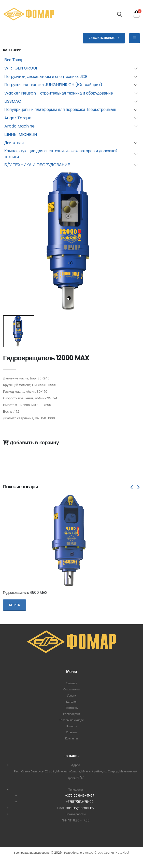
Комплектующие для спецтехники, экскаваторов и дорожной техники (61, 153)
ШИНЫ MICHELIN (20, 134)
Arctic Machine (19, 126)
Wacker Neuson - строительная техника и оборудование (58, 93)
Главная (71, 683)
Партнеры (71, 708)
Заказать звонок (104, 38)
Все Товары (15, 60)
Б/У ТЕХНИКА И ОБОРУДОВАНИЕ (37, 165)
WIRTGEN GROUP (21, 68)
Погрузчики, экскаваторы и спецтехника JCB (46, 76)
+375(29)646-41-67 (79, 796)
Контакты (71, 738)
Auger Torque (18, 118)
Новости (71, 726)
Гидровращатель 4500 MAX (25, 592)
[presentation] (132, 488)
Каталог (71, 702)
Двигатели (14, 143)
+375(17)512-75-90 (80, 802)
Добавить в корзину (31, 442)
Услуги (71, 695)
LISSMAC (12, 101)
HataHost (122, 853)
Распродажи (71, 714)
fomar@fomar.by (80, 807)
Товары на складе (71, 720)
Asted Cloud (94, 853)
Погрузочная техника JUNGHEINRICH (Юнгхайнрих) (53, 85)
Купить (14, 605)
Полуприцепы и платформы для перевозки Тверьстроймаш (60, 109)
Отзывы (71, 732)
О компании (71, 689)
